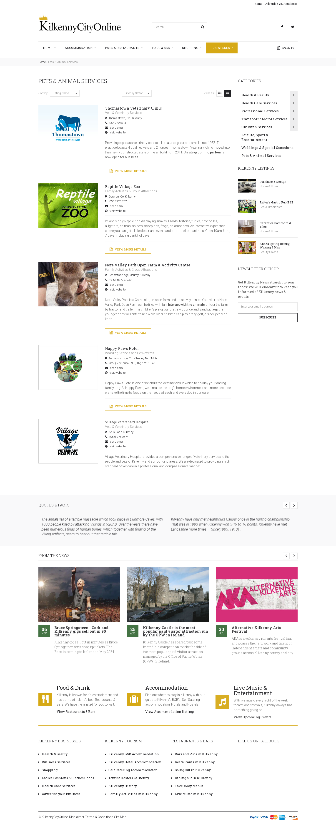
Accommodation (80, 47)
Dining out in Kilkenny (191, 778)
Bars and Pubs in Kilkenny (194, 754)
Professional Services (260, 111)
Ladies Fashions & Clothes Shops (66, 778)
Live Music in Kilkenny (192, 794)
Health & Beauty (255, 95)
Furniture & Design (273, 182)
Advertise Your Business (281, 3)
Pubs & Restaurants (124, 47)
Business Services (54, 762)
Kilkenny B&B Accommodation (132, 754)
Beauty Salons (269, 252)
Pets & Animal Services (261, 155)
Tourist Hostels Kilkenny (127, 778)
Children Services (256, 127)
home (258, 3)
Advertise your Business (59, 794)
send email (117, 127)
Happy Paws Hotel (122, 348)
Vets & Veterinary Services (123, 113)
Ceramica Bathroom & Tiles (275, 225)
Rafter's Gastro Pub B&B (276, 202)
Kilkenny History (121, 786)
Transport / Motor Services (264, 119)
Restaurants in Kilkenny (193, 762)
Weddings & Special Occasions (267, 147)
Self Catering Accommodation (131, 770)
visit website (117, 132)
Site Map (120, 817)
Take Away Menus (187, 786)
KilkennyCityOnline (55, 817)
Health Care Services (259, 103)
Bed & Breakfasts (271, 207)
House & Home (269, 186)
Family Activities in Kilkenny (131, 794)
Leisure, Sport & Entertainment (254, 137)
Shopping (191, 47)
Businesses (222, 47)
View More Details (128, 171)
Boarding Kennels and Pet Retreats (129, 353)
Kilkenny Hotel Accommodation (133, 762)
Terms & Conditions (99, 817)
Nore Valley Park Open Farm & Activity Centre (147, 265)
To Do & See (162, 47)
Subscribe (267, 317)
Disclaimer (76, 817)
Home (49, 47)
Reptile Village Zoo (122, 186)
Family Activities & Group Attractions (131, 191)
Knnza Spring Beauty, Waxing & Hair (275, 246)
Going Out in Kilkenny (191, 770)
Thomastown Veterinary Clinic (133, 108)
